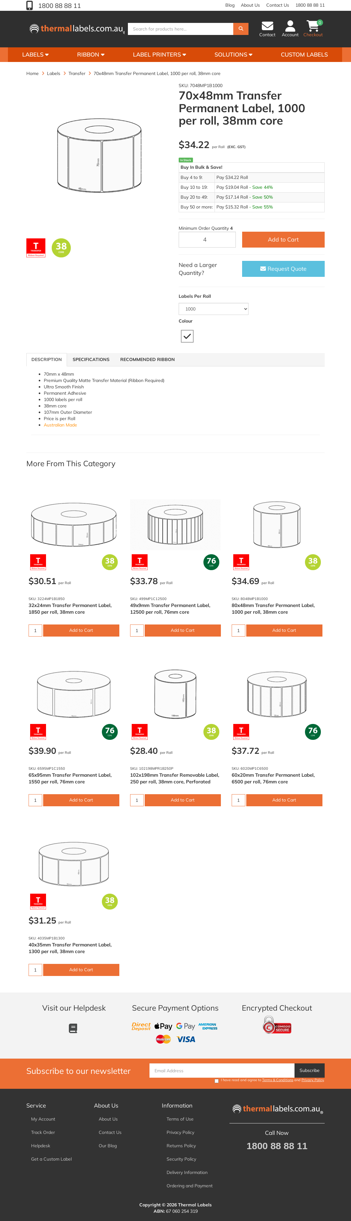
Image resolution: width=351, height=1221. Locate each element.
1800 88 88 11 (58, 6)
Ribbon (90, 54)
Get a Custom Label (51, 1159)
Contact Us (277, 5)
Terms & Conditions (277, 1080)
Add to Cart (283, 239)
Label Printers (159, 54)
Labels (35, 54)
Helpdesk (40, 1146)
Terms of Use (180, 1119)
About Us (250, 5)
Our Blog (108, 1146)
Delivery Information (187, 1172)
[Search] (240, 30)
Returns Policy (181, 1146)
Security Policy (181, 1159)
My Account (43, 1119)
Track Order (43, 1132)
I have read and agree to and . (270, 1080)
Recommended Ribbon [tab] (147, 359)
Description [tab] (46, 359)
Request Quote (283, 268)
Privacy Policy (312, 1080)
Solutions (233, 54)
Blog (230, 5)
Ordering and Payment (190, 1186)
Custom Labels (304, 54)
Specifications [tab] (91, 359)
